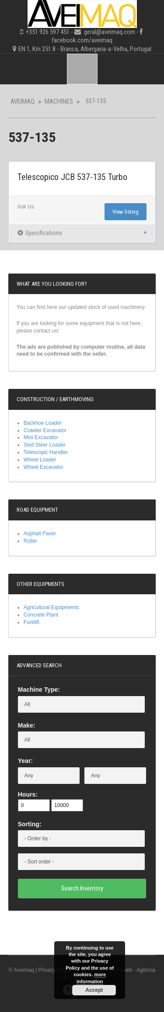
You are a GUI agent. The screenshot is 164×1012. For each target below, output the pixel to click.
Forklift (31, 622)
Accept (94, 990)
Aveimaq (22, 101)
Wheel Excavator (43, 467)
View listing (125, 211)
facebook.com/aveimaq (82, 40)
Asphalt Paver (40, 533)
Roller (30, 541)
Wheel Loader (40, 460)
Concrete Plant (41, 615)
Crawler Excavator (45, 430)
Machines (59, 101)
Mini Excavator (41, 437)
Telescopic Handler (46, 452)
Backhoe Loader (43, 423)
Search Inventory (82, 888)
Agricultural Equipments (51, 607)
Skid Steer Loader (45, 445)
